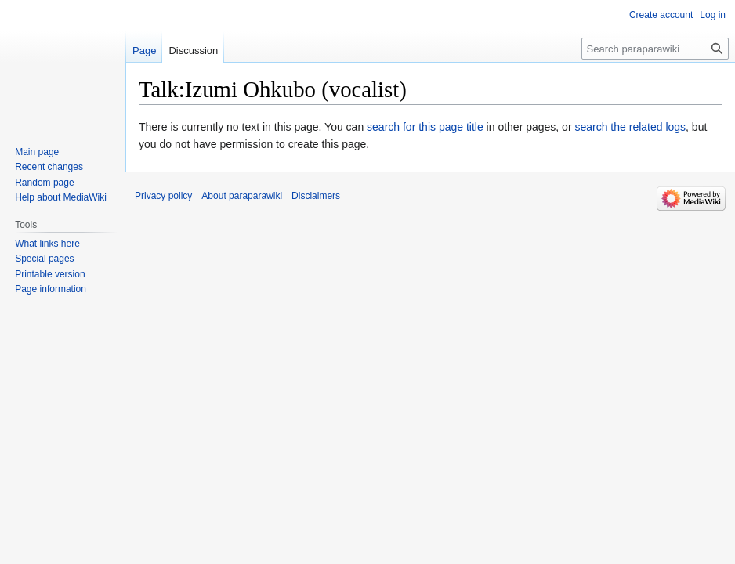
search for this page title (425, 127)
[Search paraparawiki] (655, 49)
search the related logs (630, 127)
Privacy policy (163, 195)
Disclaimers (315, 195)
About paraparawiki (241, 195)
